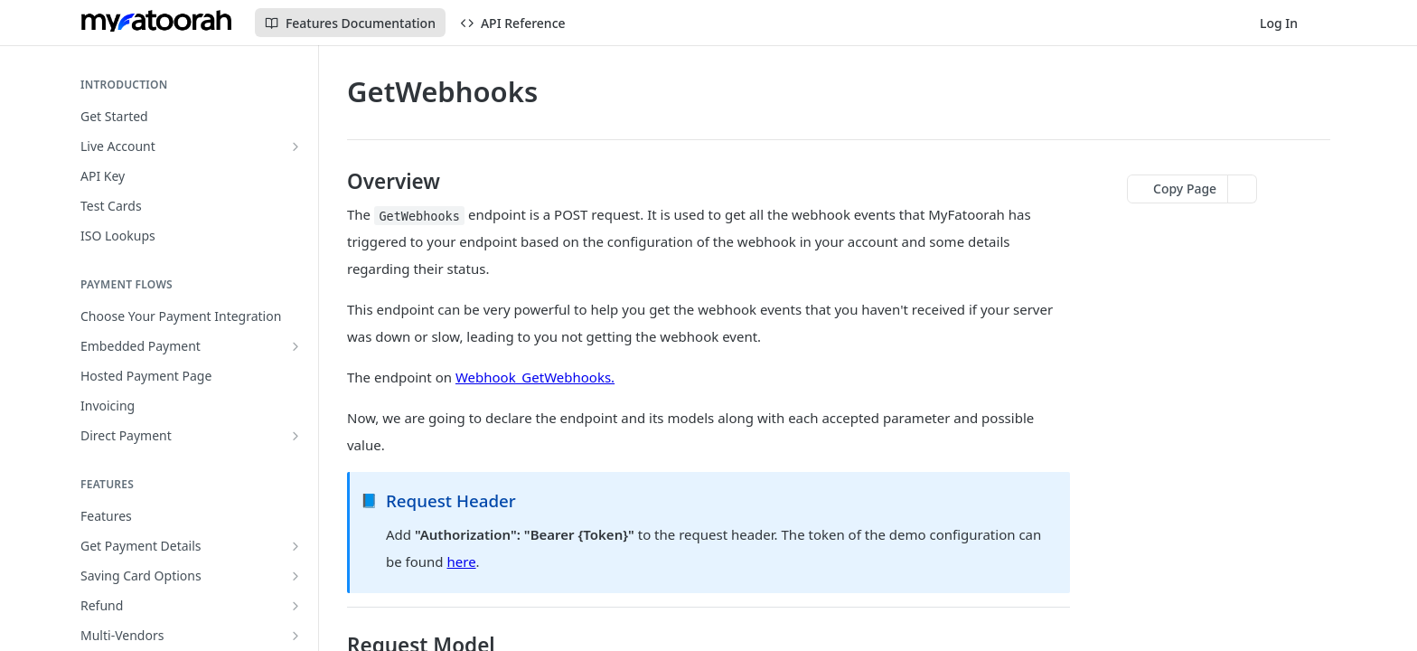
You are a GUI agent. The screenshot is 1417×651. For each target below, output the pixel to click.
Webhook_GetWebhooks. (535, 377)
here (461, 561)
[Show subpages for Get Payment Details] (295, 546)
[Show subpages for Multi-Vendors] (295, 635)
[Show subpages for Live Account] (295, 146)
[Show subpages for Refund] (295, 606)
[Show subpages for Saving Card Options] (295, 576)
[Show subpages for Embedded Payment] (295, 346)
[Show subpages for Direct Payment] (295, 436)
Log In (1279, 23)
